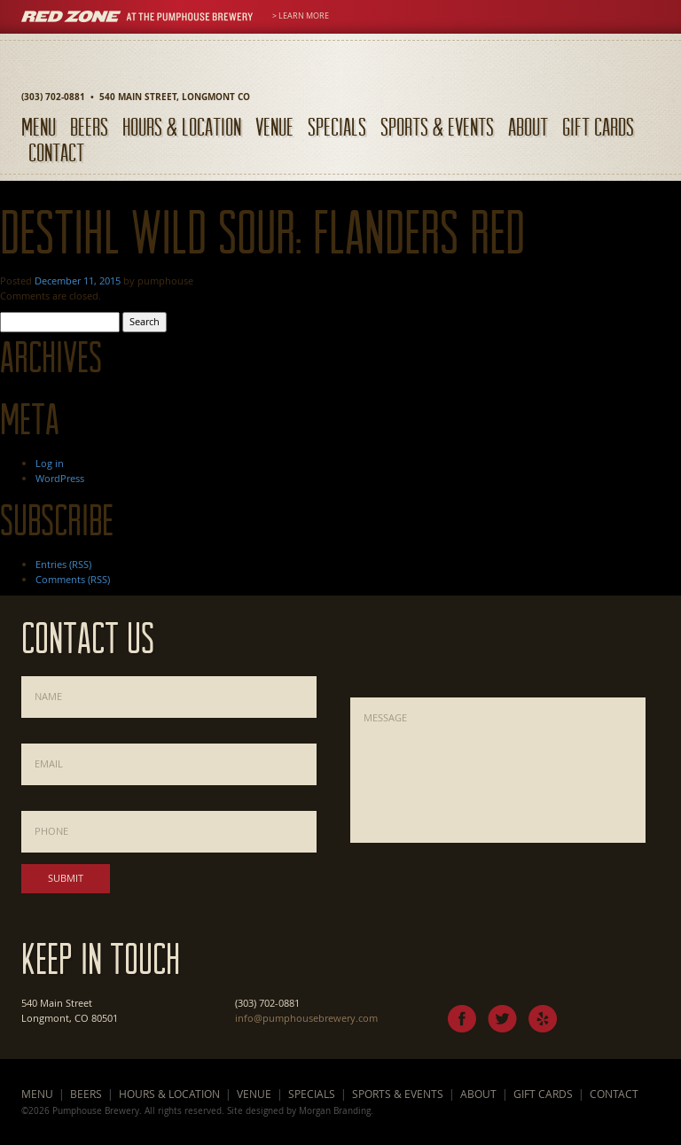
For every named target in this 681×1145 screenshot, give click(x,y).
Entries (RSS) (63, 564)
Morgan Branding (335, 1110)
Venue (274, 126)
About (528, 126)
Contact (56, 152)
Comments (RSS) (72, 579)
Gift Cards (598, 126)
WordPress (59, 478)
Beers (89, 126)
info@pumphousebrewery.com (306, 1017)
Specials (337, 126)
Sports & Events (437, 126)
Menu (38, 126)
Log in (49, 463)
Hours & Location (181, 126)
